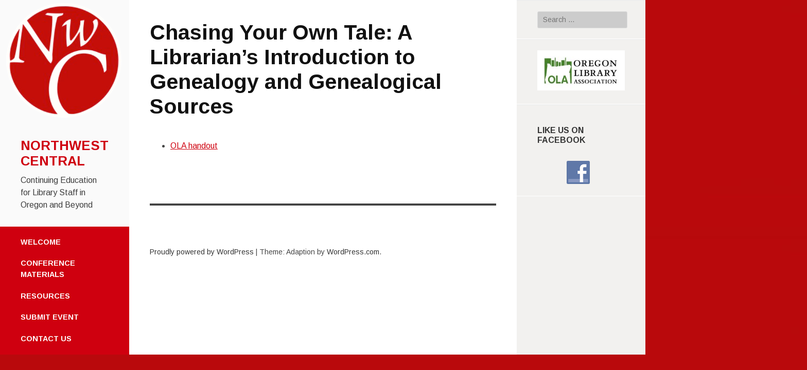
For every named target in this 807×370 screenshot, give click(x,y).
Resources (45, 296)
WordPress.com (353, 252)
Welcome (41, 242)
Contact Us (46, 339)
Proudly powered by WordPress (202, 252)
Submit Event (50, 317)
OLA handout (194, 145)
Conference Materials (48, 269)
